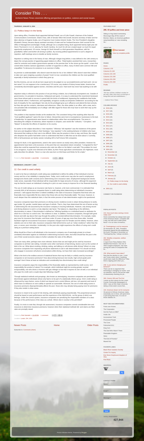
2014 (108, 120)
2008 (108, 137)
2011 (108, 129)
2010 (108, 131)
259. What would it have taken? (114, 253)
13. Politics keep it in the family (28, 31)
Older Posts (92, 325)
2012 (108, 126)
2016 (108, 114)
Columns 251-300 (110, 82)
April (109, 170)
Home (57, 325)
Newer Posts (20, 325)
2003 (108, 188)
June (109, 167)
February (111, 175)
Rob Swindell (120, 50)
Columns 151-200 (110, 76)
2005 (108, 146)
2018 (108, 108)
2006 (108, 143)
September (112, 161)
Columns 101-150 (110, 74)
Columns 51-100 (109, 71)
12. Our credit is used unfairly (27, 169)
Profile (106, 84)
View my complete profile (121, 53)
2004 (108, 149)
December (111, 152)
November (111, 155)
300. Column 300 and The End (114, 278)
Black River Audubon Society (113, 350)
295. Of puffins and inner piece (116, 30)
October (111, 158)
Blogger (84, 432)
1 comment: (45, 315)
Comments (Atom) (29, 330)
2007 (108, 140)
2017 (108, 111)
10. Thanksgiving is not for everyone (116, 226)
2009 (108, 135)
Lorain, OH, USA (26, 318)
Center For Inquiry (110, 352)
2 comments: (45, 158)
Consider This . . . (31, 13)
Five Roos (107, 359)
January (111, 178)
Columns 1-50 (108, 68)
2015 (108, 117)
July (109, 164)
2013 (108, 123)
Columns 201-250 (110, 79)
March (110, 172)
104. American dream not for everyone (116, 290)
